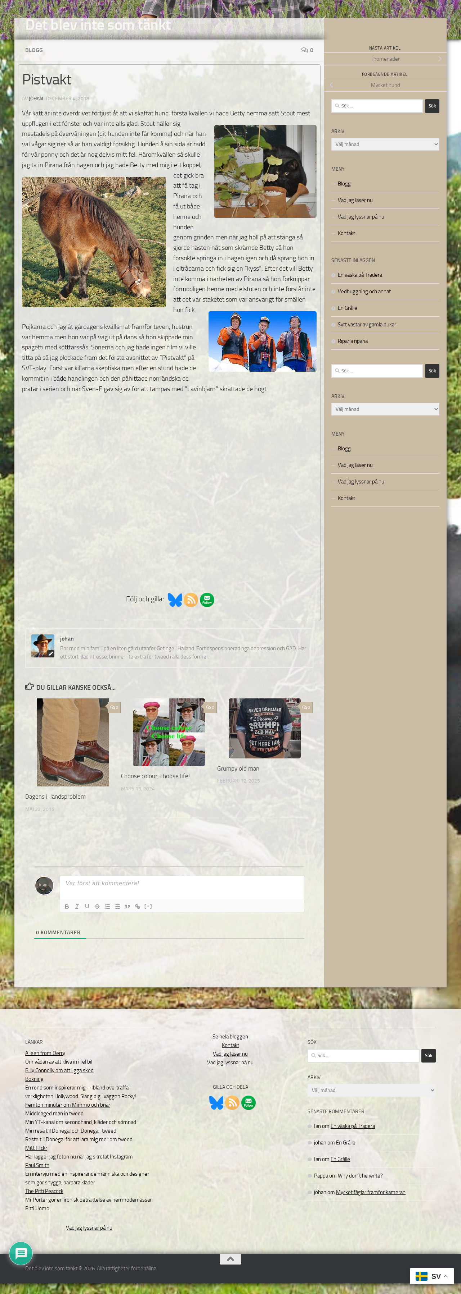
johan (36, 109)
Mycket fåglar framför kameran (371, 1203)
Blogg (34, 61)
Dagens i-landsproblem (55, 807)
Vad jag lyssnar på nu (361, 227)
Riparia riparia (353, 352)
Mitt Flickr (36, 1159)
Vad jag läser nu (355, 211)
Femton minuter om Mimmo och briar (67, 1115)
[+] (148, 916)
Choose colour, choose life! (155, 786)
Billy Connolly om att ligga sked (59, 1081)
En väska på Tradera (360, 286)
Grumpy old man (238, 779)
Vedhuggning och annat (364, 302)
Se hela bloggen (230, 1047)
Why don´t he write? (360, 1186)
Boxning (34, 1090)
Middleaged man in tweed (54, 1124)
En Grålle (347, 319)
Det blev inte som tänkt (98, 25)
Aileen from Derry (45, 1064)
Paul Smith (37, 1176)
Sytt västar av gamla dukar (367, 335)
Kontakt (346, 244)
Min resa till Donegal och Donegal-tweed (70, 1141)
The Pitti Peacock (44, 1202)
